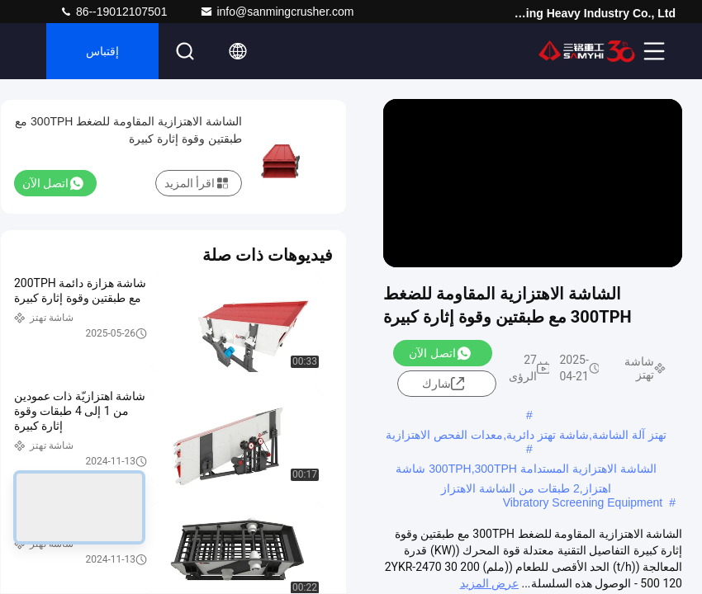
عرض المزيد (489, 583)
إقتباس (102, 51)
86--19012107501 (113, 11)
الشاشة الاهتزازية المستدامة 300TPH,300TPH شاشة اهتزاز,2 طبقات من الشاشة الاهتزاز (526, 470)
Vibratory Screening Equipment (583, 502)
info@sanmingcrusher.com (276, 11)
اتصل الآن (439, 353)
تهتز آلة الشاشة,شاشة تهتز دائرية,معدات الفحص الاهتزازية (526, 434)
